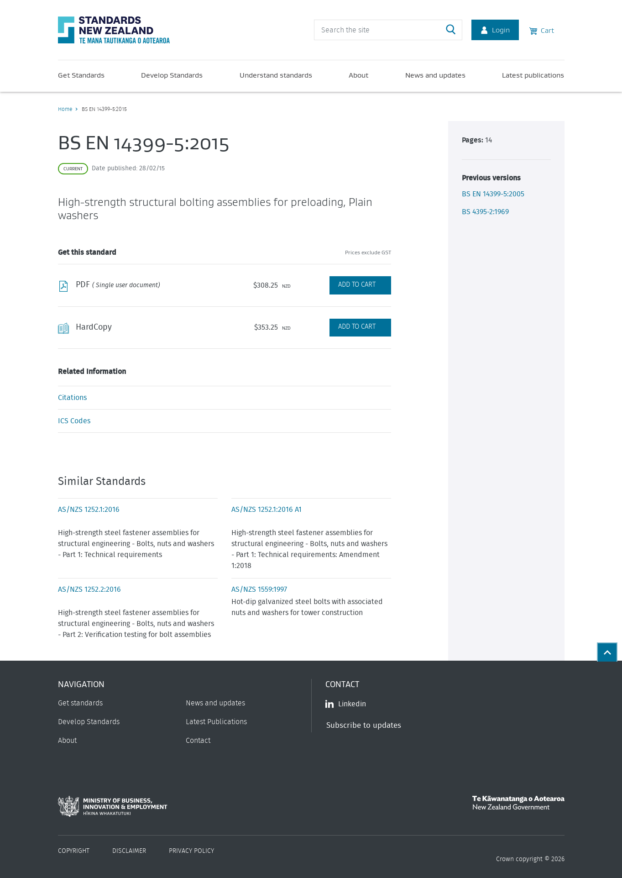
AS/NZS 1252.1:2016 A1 (266, 509)
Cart (541, 30)
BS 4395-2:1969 (485, 212)
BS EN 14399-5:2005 (493, 194)
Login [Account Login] (495, 29)
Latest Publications (216, 722)
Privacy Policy (191, 851)
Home (65, 109)
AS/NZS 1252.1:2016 (89, 509)
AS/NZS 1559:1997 (259, 589)
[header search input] (388, 30)
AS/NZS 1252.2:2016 (89, 589)
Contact (198, 740)
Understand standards (276, 74)
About (358, 74)
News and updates (435, 74)
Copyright (73, 851)
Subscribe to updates (363, 725)
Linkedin (345, 704)
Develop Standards (172, 74)
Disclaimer (129, 851)
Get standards (80, 703)
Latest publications (533, 74)
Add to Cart (357, 284)
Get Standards (81, 74)
